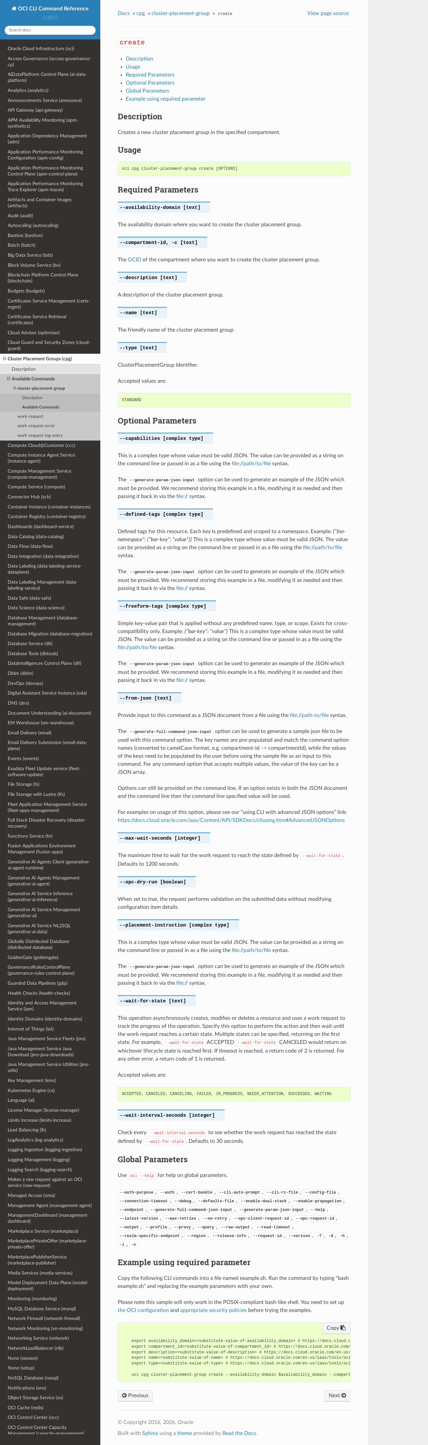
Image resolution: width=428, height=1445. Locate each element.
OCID (134, 259)
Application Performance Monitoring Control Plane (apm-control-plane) (45, 170)
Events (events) (23, 758)
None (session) (23, 1358)
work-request (30, 416)
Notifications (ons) (27, 1388)
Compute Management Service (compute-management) (39, 474)
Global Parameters (147, 91)
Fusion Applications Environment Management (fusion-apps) (42, 848)
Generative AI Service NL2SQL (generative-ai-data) (39, 928)
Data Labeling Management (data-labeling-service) (43, 585)
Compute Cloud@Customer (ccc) (41, 445)
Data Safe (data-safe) (29, 598)
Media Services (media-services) (40, 1273)
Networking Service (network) (38, 1338)
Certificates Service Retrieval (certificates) (37, 319)
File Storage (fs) (23, 784)
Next (337, 1395)
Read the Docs (239, 1433)
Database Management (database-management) (43, 620)
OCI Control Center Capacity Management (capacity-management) (46, 1430)
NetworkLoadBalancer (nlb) (36, 1348)
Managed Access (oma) (31, 1195)
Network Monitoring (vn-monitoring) (45, 1328)
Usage (133, 67)
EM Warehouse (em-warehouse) (41, 722)
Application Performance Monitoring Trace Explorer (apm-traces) (45, 186)
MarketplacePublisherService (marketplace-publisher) (37, 1260)
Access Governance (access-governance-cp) (49, 61)
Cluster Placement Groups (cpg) (37, 359)
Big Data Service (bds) (30, 255)
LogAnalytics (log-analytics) (35, 1139)
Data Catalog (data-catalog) (36, 536)
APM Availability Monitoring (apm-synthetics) (43, 123)
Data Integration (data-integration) (43, 556)
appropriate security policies (213, 1310)
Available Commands (31, 379)
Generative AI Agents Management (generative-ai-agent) (44, 880)
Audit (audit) (20, 215)
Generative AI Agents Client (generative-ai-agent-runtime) (49, 864)
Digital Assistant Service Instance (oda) (47, 693)
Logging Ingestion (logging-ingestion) (45, 1149)
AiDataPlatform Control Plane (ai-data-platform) (47, 77)
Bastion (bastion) (25, 235)
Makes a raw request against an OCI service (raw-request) (45, 1182)
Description (24, 369)
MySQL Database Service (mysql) (42, 1308)
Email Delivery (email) (29, 732)
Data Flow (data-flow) (30, 546)
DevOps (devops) (25, 683)
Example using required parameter (166, 99)
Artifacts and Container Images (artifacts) (40, 202)
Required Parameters (150, 75)
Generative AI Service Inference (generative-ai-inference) (40, 896)
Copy (336, 1328)
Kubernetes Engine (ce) (31, 1090)
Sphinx (150, 1433)
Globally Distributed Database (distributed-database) (38, 944)
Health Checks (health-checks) (39, 993)
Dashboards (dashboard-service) (41, 526)
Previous (135, 1395)
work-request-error (36, 426)
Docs (124, 13)
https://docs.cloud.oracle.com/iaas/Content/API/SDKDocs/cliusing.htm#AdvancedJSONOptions (231, 820)
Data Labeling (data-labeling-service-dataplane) (45, 569)
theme (184, 1433)
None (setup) (21, 1367)
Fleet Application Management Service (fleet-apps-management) (47, 807)
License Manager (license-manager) (43, 1110)
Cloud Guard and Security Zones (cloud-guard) (49, 345)
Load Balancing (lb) (27, 1129)
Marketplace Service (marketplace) (43, 1231)
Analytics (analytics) (28, 90)
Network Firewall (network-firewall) (44, 1318)
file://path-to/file (309, 715)
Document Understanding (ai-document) (49, 713)
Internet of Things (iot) (31, 1029)
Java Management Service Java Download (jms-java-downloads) (41, 1051)
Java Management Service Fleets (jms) (47, 1038)
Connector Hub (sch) (29, 496)
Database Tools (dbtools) (33, 653)
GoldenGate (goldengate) (33, 957)
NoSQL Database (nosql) (33, 1377)
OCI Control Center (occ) (33, 1417)
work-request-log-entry (40, 436)
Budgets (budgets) (26, 290)
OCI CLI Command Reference (53, 8)
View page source (328, 13)
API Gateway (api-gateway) (35, 110)
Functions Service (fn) (30, 836)
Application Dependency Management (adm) (47, 138)
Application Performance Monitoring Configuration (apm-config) (45, 154)
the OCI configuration (143, 1310)
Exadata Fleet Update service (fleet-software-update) (44, 771)
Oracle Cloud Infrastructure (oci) (41, 48)
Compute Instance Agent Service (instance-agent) (41, 458)
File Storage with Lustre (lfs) (36, 794)
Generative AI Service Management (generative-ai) (44, 912)
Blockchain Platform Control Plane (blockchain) (43, 277)
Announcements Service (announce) (45, 100)
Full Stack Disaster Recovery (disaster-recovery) (47, 823)
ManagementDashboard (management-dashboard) (48, 1218)
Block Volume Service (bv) (34, 265)
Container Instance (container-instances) (49, 506)
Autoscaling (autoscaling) (33, 225)
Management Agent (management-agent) (50, 1205)
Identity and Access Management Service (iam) (42, 1005)
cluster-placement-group (39, 388)
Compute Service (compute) (36, 486)
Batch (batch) (21, 245)
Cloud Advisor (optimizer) (34, 332)
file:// (182, 496)
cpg (140, 13)
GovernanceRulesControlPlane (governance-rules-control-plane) (41, 970)
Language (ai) (21, 1100)
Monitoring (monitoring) (32, 1298)
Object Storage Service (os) (35, 1397)
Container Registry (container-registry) (47, 516)
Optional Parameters (150, 83)
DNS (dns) (18, 703)
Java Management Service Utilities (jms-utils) (49, 1067)
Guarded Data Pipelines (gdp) (38, 983)
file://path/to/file (251, 463)
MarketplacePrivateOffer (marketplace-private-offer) (47, 1243)
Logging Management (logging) (39, 1159)
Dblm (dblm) (20, 673)
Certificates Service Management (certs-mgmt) (49, 304)
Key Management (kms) (32, 1080)
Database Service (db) (30, 643)
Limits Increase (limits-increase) (39, 1120)
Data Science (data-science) (36, 607)
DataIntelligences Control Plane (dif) (44, 663)
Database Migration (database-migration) (50, 633)
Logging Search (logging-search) (40, 1169)
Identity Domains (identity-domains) (45, 1018)
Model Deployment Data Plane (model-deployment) (48, 1285)
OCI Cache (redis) (25, 1407)
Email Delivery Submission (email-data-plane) (47, 745)
